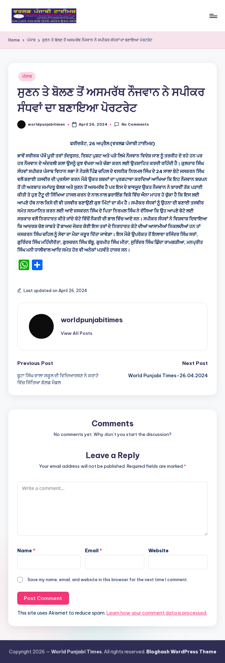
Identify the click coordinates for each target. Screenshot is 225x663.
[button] (76, 333)
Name (26, 551)
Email (93, 551)
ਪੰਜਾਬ (27, 76)
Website (158, 551)
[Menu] (212, 16)
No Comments (131, 124)
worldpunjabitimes (92, 320)
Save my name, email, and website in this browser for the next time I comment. (108, 579)
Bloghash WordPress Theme (181, 652)
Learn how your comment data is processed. (157, 613)
